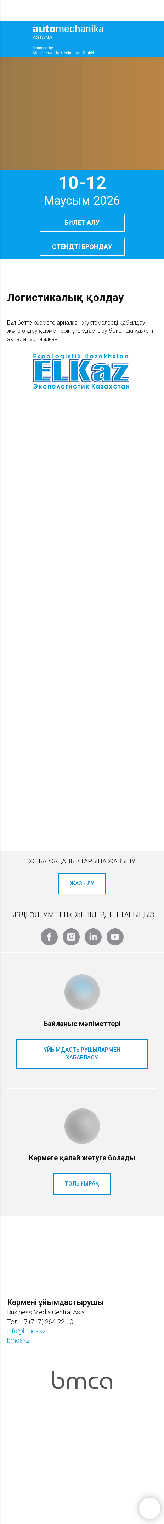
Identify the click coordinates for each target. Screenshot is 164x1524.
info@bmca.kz (26, 1331)
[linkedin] (93, 936)
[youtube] (115, 936)
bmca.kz (18, 1340)
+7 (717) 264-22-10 (46, 1321)
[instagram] (71, 936)
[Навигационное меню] (12, 10)
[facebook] (49, 936)
